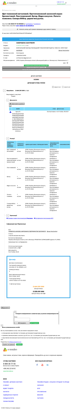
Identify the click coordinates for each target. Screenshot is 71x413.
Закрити (19, 345)
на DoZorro (37, 24)
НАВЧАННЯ (40, 386)
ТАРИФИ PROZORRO (8, 402)
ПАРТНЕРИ (40, 398)
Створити (34, 323)
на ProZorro (29, 24)
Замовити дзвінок (61, 4)
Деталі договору (15, 284)
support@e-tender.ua (8, 371)
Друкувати (5, 307)
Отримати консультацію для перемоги (36, 65)
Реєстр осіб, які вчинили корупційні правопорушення (36, 69)
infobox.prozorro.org (15, 342)
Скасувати (22, 323)
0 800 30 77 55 (60, 2)
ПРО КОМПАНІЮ (41, 392)
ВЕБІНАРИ (40, 395)
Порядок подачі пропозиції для (20, 218)
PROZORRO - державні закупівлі (12, 382)
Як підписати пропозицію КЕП (43, 218)
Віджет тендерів (8, 389)
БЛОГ (38, 389)
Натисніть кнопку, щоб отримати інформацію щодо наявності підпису (36, 29)
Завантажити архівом (17, 103)
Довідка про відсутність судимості (36, 67)
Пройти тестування (8, 345)
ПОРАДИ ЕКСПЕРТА (8, 398)
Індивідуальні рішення (10, 395)
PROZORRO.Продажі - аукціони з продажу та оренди (53, 382)
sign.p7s (18, 111)
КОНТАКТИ (6, 392)
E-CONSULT (6, 386)
